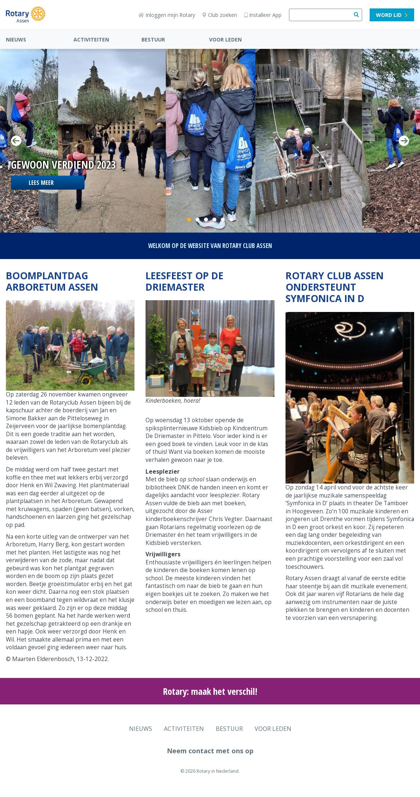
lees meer (41, 183)
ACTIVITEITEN (91, 39)
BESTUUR (153, 39)
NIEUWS (16, 39)
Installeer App (262, 14)
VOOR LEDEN (225, 39)
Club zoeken (219, 14)
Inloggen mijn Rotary (166, 14)
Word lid (392, 14)
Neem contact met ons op (210, 750)
